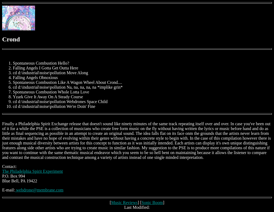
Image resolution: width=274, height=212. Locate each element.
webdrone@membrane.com (39, 190)
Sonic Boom (152, 202)
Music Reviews (124, 202)
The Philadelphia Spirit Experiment (32, 171)
